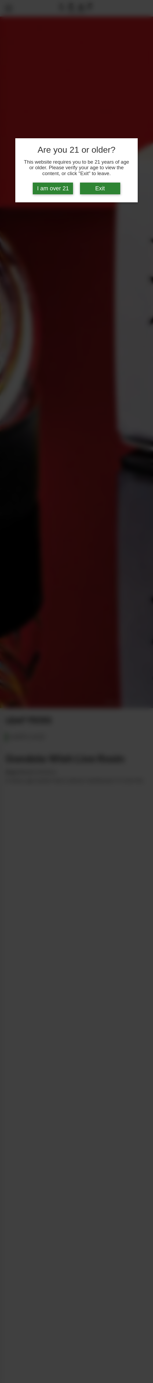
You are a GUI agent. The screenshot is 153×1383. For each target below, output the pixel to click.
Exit (100, 188)
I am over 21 (53, 188)
